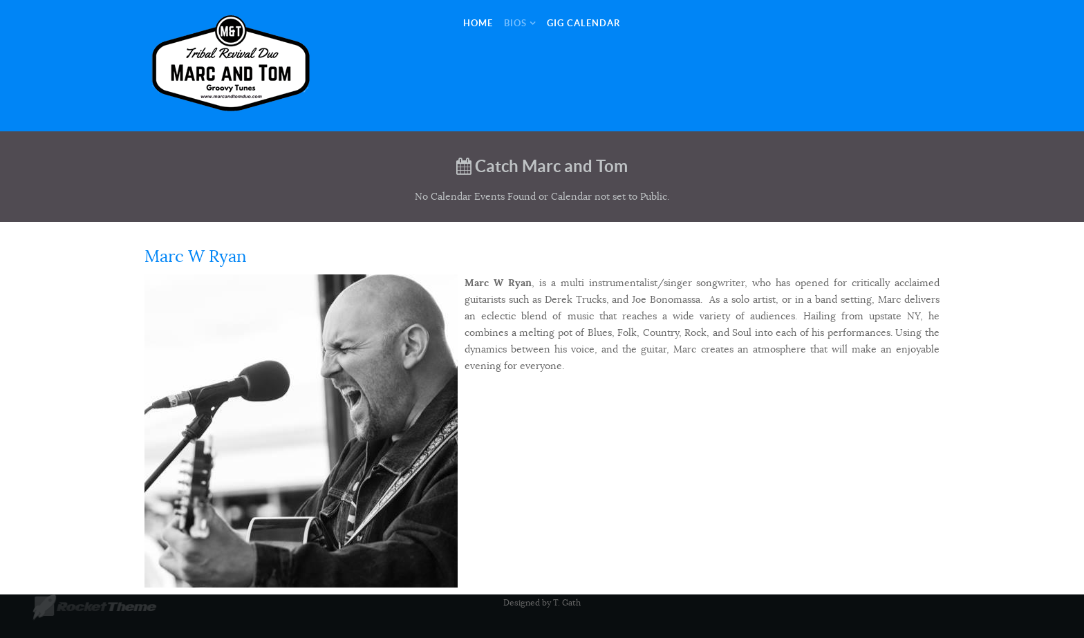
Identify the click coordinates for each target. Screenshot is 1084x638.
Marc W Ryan (195, 256)
